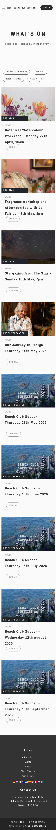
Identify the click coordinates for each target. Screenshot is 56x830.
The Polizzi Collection (16, 71)
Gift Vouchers (28, 757)
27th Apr (13, 147)
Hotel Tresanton (13, 79)
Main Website (27, 776)
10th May (13, 290)
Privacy (28, 766)
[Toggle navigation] (3, 7)
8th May (13, 218)
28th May (13, 433)
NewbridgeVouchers (35, 825)
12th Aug (13, 648)
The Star (40, 71)
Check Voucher (28, 771)
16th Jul (13, 577)
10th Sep (13, 720)
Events (28, 762)
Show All (34, 79)
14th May (13, 362)
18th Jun (13, 505)
